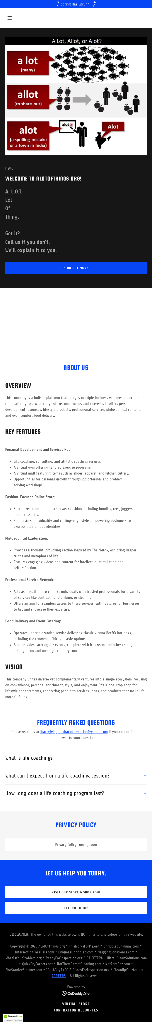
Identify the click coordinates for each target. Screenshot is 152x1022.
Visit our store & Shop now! (76, 892)
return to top (76, 908)
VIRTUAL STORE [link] (76, 1004)
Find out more (76, 268)
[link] (76, 993)
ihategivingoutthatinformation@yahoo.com (74, 732)
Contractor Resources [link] (76, 1010)
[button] (21, 18)
